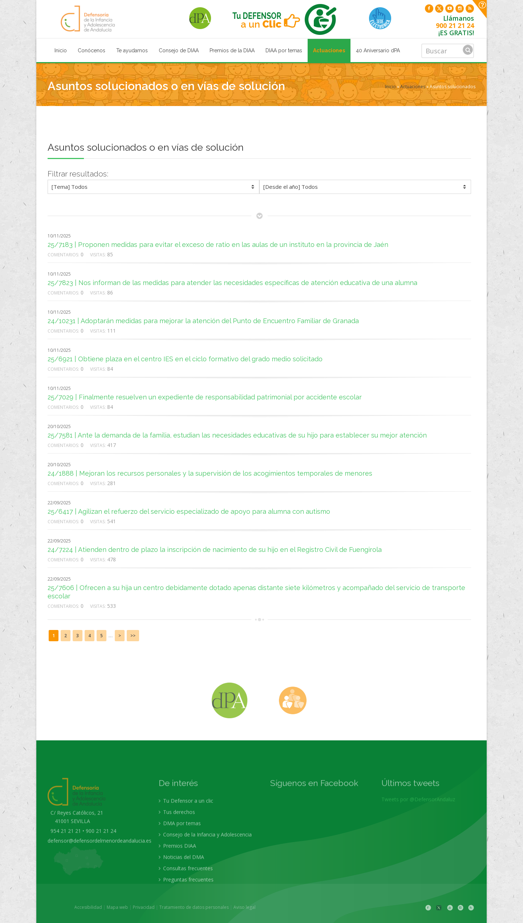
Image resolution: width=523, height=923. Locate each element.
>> (132, 636)
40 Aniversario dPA (378, 50)
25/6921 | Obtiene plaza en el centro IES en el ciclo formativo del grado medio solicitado (185, 359)
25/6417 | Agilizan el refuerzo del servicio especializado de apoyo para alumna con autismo (189, 511)
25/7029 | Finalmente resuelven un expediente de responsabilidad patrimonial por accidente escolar (205, 397)
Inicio (60, 50)
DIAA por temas (283, 50)
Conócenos (91, 50)
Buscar (468, 50)
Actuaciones (329, 50)
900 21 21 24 (455, 25)
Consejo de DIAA (179, 50)
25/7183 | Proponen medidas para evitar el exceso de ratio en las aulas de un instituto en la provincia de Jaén (218, 244)
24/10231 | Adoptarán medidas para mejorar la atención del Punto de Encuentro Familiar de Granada (203, 321)
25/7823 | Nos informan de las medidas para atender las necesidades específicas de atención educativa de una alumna (232, 282)
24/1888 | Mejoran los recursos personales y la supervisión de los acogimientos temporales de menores (210, 473)
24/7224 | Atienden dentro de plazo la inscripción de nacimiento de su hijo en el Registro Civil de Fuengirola (215, 549)
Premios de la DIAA (232, 50)
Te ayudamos (132, 50)
